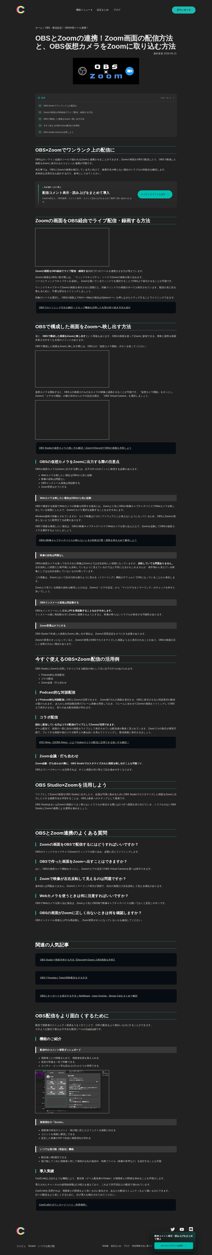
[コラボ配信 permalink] (34, 717)
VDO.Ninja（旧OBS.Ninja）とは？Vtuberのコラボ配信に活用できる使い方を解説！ (84, 742)
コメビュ (21, 1246)
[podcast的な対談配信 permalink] (34, 692)
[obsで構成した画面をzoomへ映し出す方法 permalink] (33, 325)
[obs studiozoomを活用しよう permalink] (33, 783)
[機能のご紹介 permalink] (34, 1039)
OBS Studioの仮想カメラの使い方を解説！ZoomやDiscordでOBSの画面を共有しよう (85, 448)
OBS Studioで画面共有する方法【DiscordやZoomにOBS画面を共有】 (78, 960)
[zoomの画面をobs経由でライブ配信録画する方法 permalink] (33, 219)
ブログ (116, 10)
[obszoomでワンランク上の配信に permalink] (33, 148)
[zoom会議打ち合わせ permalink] (34, 756)
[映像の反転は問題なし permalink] (34, 554)
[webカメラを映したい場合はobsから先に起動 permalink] (34, 496)
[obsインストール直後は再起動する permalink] (34, 601)
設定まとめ (103, 10)
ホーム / (39, 27)
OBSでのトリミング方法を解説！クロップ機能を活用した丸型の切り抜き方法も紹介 (85, 307)
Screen (32, 1246)
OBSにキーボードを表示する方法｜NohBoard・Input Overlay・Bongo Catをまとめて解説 (89, 996)
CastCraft (91, 1029)
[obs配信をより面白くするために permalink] (33, 1014)
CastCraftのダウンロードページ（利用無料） (63, 1204)
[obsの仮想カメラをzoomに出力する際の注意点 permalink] (34, 462)
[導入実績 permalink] (34, 1171)
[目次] (106, 98)
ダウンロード (184, 10)
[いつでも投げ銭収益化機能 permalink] (34, 1147)
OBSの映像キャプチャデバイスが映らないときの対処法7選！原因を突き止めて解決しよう (88, 540)
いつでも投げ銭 (46, 1246)
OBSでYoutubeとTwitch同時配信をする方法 (63, 978)
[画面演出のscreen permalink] (34, 1120)
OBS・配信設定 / (54, 27)
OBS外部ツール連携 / (76, 27)
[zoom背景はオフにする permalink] (34, 624)
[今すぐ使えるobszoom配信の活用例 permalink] (33, 658)
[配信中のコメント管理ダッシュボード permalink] (34, 1048)
